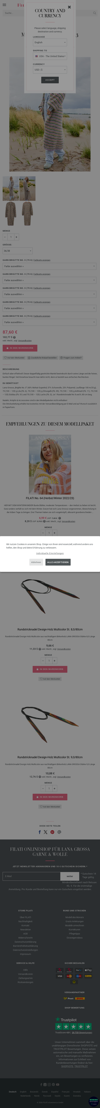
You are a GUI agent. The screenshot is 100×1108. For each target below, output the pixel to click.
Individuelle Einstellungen (50, 553)
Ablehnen (36, 562)
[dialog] (50, 554)
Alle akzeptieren (58, 562)
